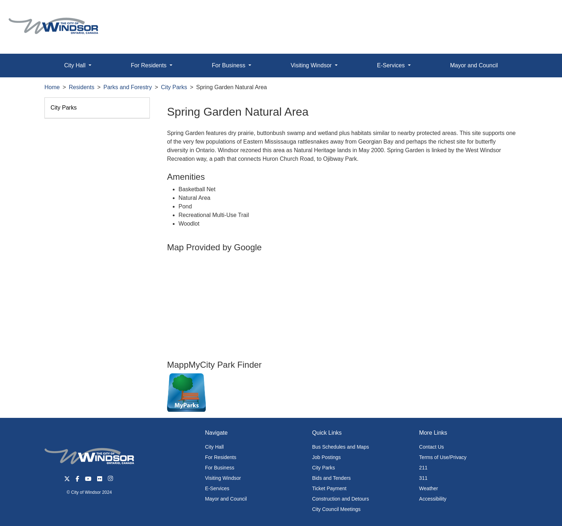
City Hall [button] (75, 65)
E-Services (217, 488)
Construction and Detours (340, 499)
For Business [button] (229, 65)
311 (423, 478)
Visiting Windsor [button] (312, 65)
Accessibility (432, 499)
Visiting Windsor (223, 478)
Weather (428, 488)
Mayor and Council (474, 65)
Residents (81, 87)
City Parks (174, 87)
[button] (540, 13)
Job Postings (326, 457)
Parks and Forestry (128, 87)
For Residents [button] (149, 65)
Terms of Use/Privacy (442, 457)
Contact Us (431, 447)
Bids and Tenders (331, 478)
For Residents (220, 457)
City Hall (214, 447)
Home (52, 87)
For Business (219, 467)
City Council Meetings (336, 509)
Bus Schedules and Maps (340, 447)
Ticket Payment (329, 488)
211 (423, 467)
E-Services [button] (391, 65)
